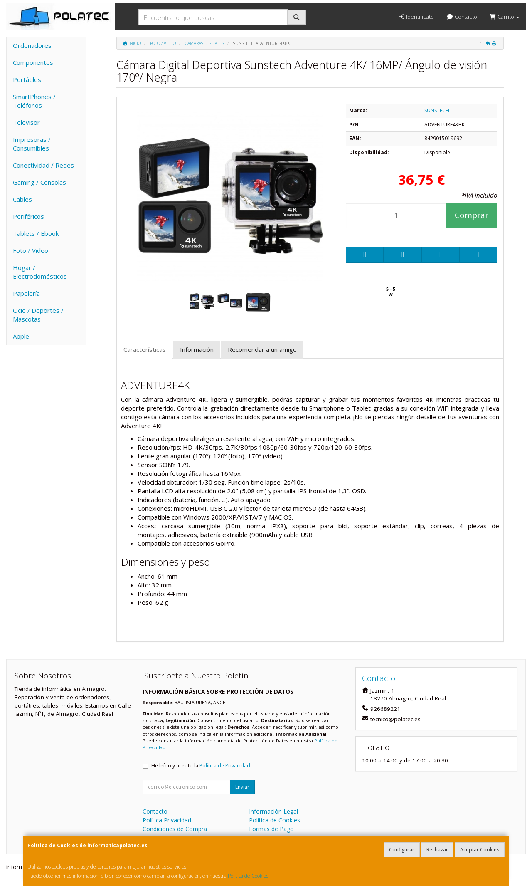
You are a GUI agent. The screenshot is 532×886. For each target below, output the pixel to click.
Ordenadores (32, 45)
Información (197, 349)
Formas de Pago (271, 829)
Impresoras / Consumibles (32, 143)
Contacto (461, 16)
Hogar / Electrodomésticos (40, 271)
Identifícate (416, 16)
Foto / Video (30, 250)
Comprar (471, 215)
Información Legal (273, 811)
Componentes (33, 62)
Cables (22, 199)
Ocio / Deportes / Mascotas (38, 314)
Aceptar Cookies (479, 849)
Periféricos (28, 216)
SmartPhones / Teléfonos (34, 100)
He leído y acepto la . (201, 765)
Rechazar (437, 849)
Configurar (401, 849)
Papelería (26, 293)
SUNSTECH (436, 110)
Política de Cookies (248, 875)
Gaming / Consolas (39, 182)
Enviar (242, 786)
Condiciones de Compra (175, 829)
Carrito (505, 16)
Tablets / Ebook (36, 233)
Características (144, 349)
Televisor (26, 122)
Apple (21, 336)
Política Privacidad (167, 820)
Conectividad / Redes (43, 165)
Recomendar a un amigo (262, 349)
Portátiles (27, 79)
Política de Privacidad (225, 765)
